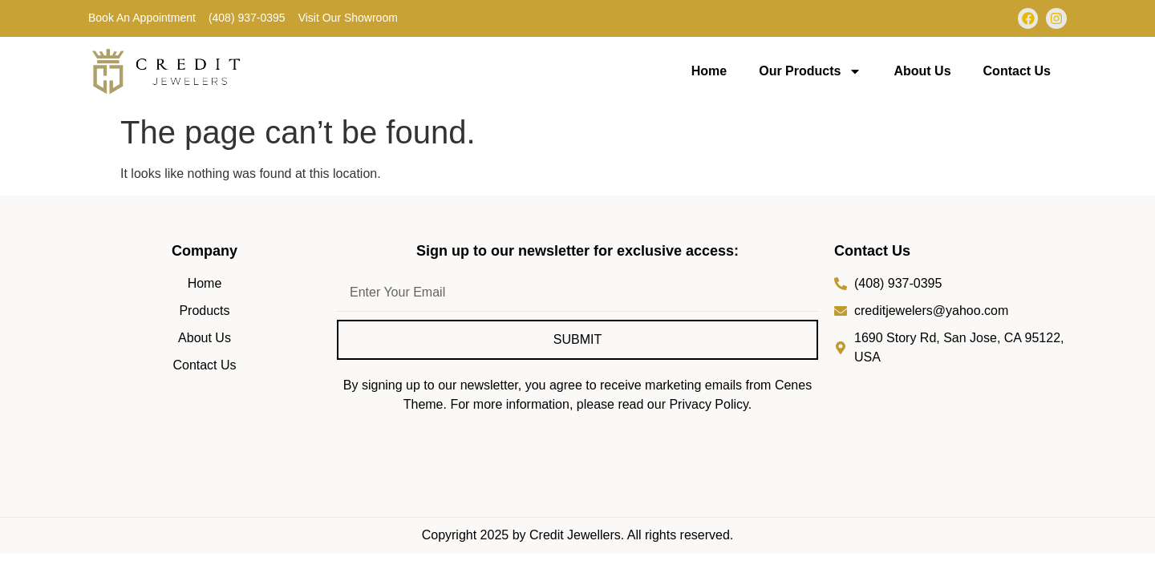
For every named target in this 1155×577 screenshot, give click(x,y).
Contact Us (1017, 71)
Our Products (810, 71)
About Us (922, 71)
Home (709, 71)
